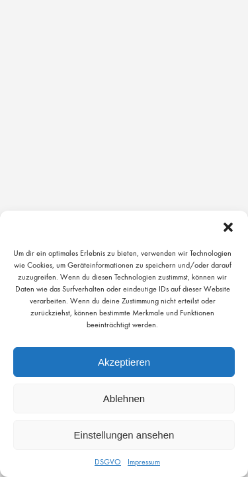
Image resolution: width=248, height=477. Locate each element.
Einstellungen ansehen (124, 435)
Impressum (144, 461)
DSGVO (108, 461)
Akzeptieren (124, 362)
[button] (228, 227)
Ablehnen (124, 398)
